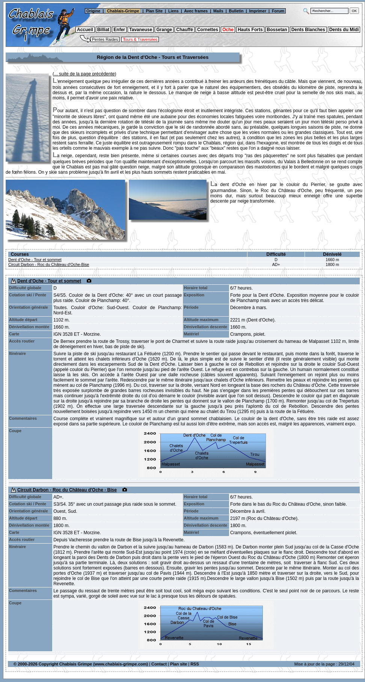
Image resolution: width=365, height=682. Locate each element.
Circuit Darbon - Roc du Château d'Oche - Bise (67, 490)
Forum (278, 11)
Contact (159, 664)
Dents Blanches (308, 29)
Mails (218, 11)
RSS (194, 664)
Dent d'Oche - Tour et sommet (35, 259)
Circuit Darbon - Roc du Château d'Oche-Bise (48, 264)
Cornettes (207, 29)
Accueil (85, 29)
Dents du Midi (344, 29)
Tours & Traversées (140, 39)
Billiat (103, 29)
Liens (173, 11)
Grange (164, 29)
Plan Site (154, 11)
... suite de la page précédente (84, 74)
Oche (228, 29)
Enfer (119, 29)
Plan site (178, 664)
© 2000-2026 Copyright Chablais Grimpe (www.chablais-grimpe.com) (81, 664)
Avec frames (196, 11)
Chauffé (184, 29)
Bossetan (277, 29)
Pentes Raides (105, 39)
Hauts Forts (250, 29)
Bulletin (236, 11)
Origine (92, 11)
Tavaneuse (140, 29)
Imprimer (257, 11)
